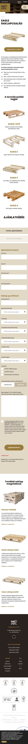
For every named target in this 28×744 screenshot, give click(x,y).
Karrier (20, 668)
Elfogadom (4, 741)
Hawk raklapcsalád (10, 550)
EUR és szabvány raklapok (14, 647)
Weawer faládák (8, 510)
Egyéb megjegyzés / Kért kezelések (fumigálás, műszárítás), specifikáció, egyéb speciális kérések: (12, 393)
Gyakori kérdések (7, 666)
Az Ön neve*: (4, 253)
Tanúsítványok (7, 668)
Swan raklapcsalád (10, 592)
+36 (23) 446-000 (4, 1)
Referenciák (7, 663)
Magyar (19, 1)
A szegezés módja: (5, 346)
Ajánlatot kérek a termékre (14, 49)
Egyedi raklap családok (14, 652)
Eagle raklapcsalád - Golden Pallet (4, 7)
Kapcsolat (20, 663)
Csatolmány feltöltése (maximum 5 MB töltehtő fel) (12, 381)
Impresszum (15, 719)
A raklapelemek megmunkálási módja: (9, 327)
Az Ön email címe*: (5, 273)
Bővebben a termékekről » (8, 524)
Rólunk (20, 661)
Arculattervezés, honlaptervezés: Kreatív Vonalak (14, 722)
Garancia (7, 661)
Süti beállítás (22, 719)
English (25, 1)
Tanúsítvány (3, 366)
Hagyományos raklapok (14, 650)
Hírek (20, 666)
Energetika (7, 671)
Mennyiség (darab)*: (5, 299)
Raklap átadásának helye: (6, 308)
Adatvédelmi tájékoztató (7, 719)
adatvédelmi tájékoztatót (10, 423)
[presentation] (11, 439)
